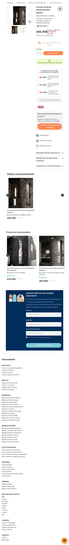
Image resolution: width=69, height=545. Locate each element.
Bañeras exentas (7, 484)
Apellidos (29, 320)
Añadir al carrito (53, 53)
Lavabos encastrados (8, 525)
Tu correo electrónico (33, 329)
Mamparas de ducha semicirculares (12, 406)
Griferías (6, 462)
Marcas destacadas (10, 494)
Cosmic (4, 512)
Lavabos (5, 520)
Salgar (4, 508)
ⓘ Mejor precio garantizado (44, 35)
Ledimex (4, 505)
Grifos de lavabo (7, 467)
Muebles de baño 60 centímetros (12, 433)
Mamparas (6, 395)
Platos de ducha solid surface (11, 450)
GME (3, 497)
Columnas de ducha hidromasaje (37, 2)
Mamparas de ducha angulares (11, 398)
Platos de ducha (9, 447)
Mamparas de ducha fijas (9, 402)
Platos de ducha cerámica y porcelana (13, 456)
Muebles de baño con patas (10, 441)
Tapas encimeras (7, 529)
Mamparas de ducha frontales (11, 418)
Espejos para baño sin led (10, 383)
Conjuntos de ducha (8, 469)
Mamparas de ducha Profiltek (11, 420)
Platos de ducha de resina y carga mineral (14, 454)
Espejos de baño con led (9, 387)
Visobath (4, 503)
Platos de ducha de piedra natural (12, 452)
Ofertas (4, 537)
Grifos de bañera (7, 465)
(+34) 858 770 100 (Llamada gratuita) (49, 126)
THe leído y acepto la (39, 337)
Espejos (5, 380)
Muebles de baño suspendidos (11, 428)
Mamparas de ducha (8, 409)
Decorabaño (10, 2)
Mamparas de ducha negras (10, 400)
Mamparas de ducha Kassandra (11, 411)
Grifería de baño (21, 2)
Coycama (5, 510)
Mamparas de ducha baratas (10, 404)
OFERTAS (5, 535)
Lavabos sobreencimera (9, 527)
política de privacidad (45, 337)
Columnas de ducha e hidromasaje (12, 473)
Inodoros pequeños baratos (10, 374)
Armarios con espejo (8, 385)
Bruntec (4, 499)
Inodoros (6, 365)
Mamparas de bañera (8, 413)
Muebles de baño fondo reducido (12, 430)
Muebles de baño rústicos (10, 437)
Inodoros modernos (8, 370)
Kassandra (5, 501)
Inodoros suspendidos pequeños (12, 368)
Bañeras (5, 481)
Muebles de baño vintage (9, 439)
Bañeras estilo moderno (9, 488)
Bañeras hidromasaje (8, 486)
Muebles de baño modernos (10, 435)
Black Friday (5, 540)
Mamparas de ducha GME (9, 415)
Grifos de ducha (7, 471)
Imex (3, 514)
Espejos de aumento (8, 389)
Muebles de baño (9, 426)
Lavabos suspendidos (8, 523)
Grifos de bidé (6, 476)
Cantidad (39, 49)
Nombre (28, 310)
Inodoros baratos (7, 372)
